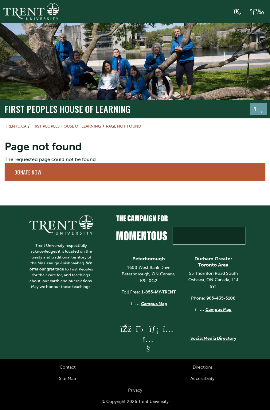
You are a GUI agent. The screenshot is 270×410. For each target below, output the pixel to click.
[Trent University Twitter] (140, 329)
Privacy (135, 390)
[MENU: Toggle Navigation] (257, 12)
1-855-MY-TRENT (158, 292)
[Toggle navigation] (258, 109)
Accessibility (202, 378)
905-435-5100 (221, 298)
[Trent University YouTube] (148, 348)
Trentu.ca (15, 126)
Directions (203, 367)
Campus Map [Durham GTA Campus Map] (218, 309)
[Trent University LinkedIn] (154, 329)
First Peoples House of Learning (68, 108)
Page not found (123, 126)
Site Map (67, 378)
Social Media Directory (213, 338)
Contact (68, 367)
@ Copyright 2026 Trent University (135, 401)
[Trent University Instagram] (168, 329)
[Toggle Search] (237, 12)
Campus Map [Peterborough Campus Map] (154, 303)
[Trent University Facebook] (125, 329)
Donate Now (27, 172)
